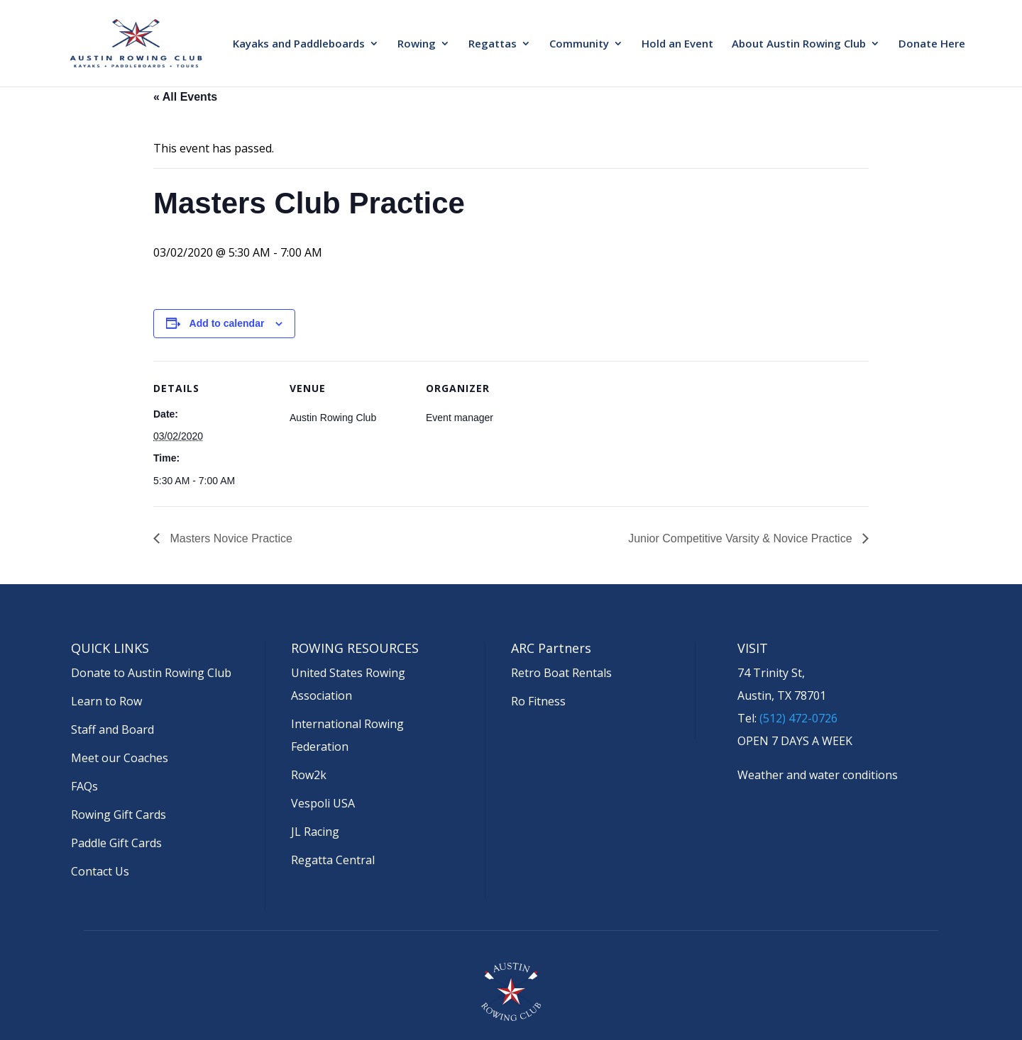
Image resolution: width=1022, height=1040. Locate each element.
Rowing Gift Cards (118, 814)
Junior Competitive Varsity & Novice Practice (741, 538)
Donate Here (932, 44)
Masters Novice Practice (229, 538)
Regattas (492, 44)
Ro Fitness (538, 701)
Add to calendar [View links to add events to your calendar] (227, 323)
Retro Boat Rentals (561, 673)
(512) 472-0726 (798, 718)
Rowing (416, 44)
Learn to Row (106, 701)
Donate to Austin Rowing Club (151, 673)
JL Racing (315, 831)
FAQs (84, 786)
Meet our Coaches (119, 758)
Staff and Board (112, 729)
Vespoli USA (323, 803)
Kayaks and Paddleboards (299, 44)
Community (579, 44)
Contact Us (100, 871)
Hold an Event (677, 44)
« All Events (185, 97)
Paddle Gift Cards (116, 843)
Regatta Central (333, 860)
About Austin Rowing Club (799, 44)
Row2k (308, 775)
